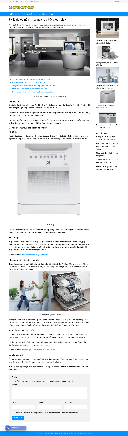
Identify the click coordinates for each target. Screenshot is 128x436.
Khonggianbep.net (56, 433)
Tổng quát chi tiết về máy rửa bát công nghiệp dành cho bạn (34, 86)
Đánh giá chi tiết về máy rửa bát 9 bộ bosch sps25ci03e (32, 92)
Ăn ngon (37, 14)
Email (40, 403)
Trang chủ (15, 14)
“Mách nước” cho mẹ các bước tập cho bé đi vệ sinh (107, 161)
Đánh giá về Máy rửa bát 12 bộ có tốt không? (28, 83)
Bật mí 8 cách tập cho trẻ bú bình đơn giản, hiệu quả (106, 168)
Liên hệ (36, 1)
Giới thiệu (15, 1)
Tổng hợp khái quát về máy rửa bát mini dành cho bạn (31, 79)
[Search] (10, 1)
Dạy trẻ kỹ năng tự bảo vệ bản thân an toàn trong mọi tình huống (107, 146)
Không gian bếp (27, 14)
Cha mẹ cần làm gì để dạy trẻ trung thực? (107, 154)
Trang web (68, 403)
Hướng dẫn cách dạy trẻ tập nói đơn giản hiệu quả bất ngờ (107, 138)
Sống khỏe (45, 14)
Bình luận (15, 385)
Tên (13, 403)
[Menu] (52, 14)
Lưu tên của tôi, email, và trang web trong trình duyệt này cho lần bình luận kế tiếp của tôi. (47, 413)
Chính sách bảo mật (26, 1)
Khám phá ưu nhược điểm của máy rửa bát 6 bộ (29, 89)
